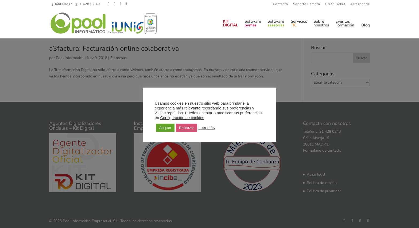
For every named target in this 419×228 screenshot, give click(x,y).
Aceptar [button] (165, 128)
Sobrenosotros (321, 23)
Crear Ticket (335, 4)
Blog (365, 25)
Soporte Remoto (306, 4)
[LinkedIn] (120, 4)
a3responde (360, 4)
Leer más (206, 127)
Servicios (299, 23)
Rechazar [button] (186, 128)
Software (253, 23)
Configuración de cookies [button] (182, 118)
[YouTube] (126, 4)
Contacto (280, 4)
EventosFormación (344, 23)
